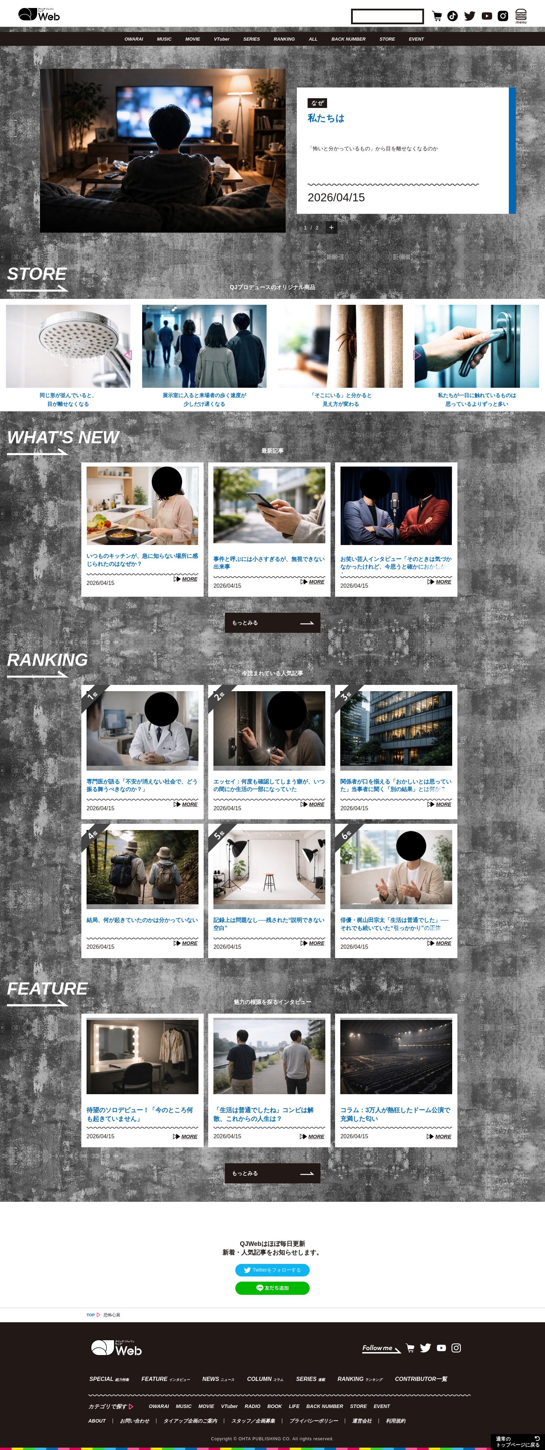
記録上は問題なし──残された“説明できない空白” (266, 926)
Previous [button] (127, 356)
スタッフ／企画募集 (253, 1420)
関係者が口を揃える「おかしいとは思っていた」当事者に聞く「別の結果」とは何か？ (393, 788)
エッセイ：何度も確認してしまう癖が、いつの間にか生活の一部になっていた (266, 788)
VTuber (221, 39)
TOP (91, 1316)
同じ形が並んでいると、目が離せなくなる (68, 400)
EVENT (416, 39)
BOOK (274, 1405)
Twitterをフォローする (272, 1271)
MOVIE (193, 39)
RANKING (284, 39)
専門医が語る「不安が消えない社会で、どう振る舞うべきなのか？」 (137, 787)
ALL (313, 39)
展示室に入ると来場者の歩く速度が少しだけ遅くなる (204, 400)
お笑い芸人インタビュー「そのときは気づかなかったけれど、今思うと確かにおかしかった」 (393, 566)
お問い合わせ (134, 1420)
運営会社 (362, 1420)
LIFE (293, 1405)
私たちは (329, 119)
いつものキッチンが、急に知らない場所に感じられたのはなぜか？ (140, 562)
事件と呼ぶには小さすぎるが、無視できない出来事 (266, 565)
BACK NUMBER (349, 39)
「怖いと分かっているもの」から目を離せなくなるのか (377, 148)
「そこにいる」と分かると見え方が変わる (340, 400)
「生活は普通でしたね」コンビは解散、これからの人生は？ (263, 1115)
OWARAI (133, 39)
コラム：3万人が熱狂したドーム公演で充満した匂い (395, 1115)
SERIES (251, 39)
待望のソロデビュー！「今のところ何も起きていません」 (140, 1115)
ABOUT (97, 1420)
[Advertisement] (272, 1215)
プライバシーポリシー (313, 1420)
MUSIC (164, 39)
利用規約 (395, 1420)
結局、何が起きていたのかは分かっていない (140, 926)
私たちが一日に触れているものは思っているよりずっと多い (477, 400)
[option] (272, 151)
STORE (387, 39)
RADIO (252, 1405)
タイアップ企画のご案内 (190, 1420)
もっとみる (246, 624)
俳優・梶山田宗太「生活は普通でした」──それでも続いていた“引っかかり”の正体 (393, 927)
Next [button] (416, 356)
